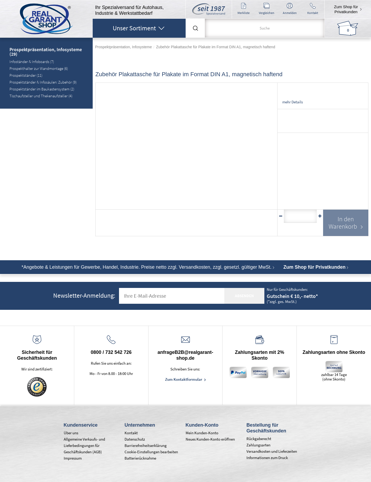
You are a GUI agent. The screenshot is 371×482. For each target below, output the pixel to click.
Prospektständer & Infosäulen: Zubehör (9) (43, 82)
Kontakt (131, 432)
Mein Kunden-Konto (202, 432)
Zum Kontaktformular (184, 379)
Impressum (73, 458)
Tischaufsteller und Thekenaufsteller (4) (40, 95)
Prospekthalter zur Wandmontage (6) (38, 68)
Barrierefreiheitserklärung (146, 445)
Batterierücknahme (140, 458)
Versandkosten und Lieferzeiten (271, 451)
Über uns (71, 432)
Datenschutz (135, 439)
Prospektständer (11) (25, 75)
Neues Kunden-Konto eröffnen (210, 439)
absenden (244, 295)
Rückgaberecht (258, 438)
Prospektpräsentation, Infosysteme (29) (45, 52)
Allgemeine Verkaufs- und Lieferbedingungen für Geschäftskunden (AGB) (84, 445)
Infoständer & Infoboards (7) (31, 61)
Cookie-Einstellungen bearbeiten (151, 451)
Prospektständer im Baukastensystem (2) (41, 88)
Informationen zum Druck (267, 457)
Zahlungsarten (258, 444)
